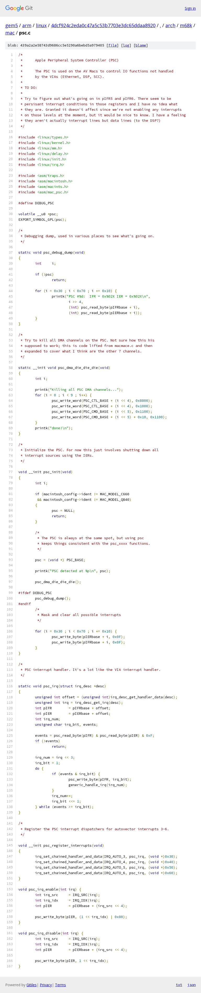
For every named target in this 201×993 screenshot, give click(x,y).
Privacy (46, 984)
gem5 (11, 25)
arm (26, 25)
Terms (60, 984)
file (112, 45)
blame (141, 45)
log (126, 45)
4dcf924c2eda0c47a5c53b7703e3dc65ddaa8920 (103, 25)
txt (179, 984)
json (191, 984)
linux (41, 25)
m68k (186, 25)
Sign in (190, 8)
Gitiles (31, 984)
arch (170, 25)
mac (10, 33)
